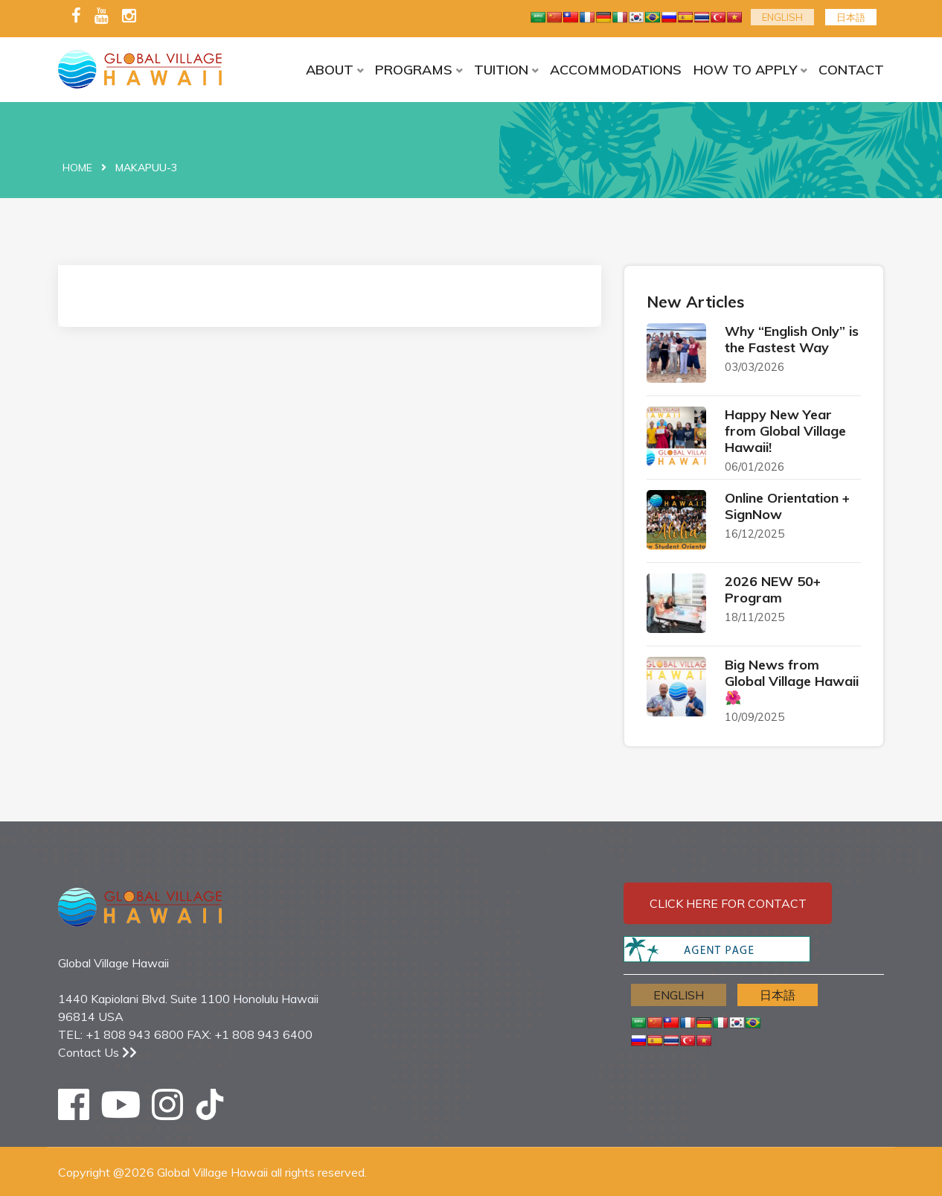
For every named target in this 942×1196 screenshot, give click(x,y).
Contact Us (97, 1052)
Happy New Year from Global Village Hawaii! (785, 431)
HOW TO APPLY (745, 69)
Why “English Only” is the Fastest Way (792, 339)
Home (77, 167)
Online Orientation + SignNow (787, 506)
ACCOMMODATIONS (616, 69)
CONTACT (851, 69)
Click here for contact (728, 903)
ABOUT (329, 69)
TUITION (501, 69)
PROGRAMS (413, 69)
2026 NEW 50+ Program (773, 589)
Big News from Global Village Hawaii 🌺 (792, 681)
